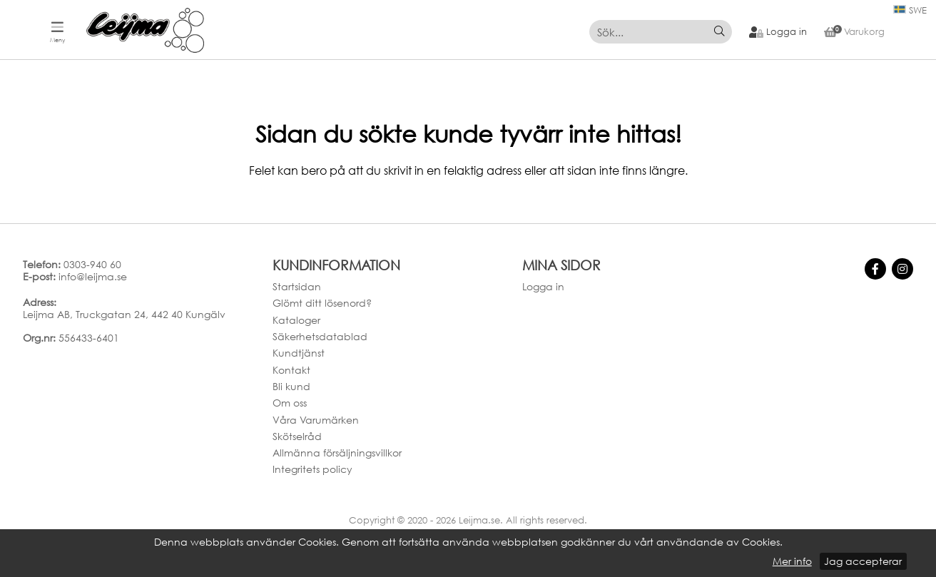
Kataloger (296, 320)
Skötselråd (297, 436)
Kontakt (291, 370)
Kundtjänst (299, 353)
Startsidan (297, 286)
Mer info (792, 561)
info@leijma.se (92, 276)
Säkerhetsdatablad (320, 336)
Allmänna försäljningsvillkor (337, 452)
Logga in (543, 286)
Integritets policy (312, 469)
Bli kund (291, 386)
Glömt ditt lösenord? (322, 303)
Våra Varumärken (316, 420)
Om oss (290, 403)
